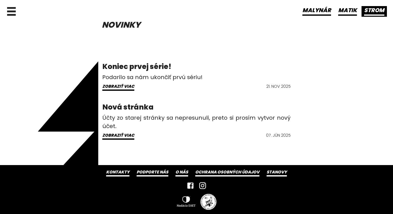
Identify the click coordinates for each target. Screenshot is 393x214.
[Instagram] (203, 186)
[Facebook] (190, 186)
